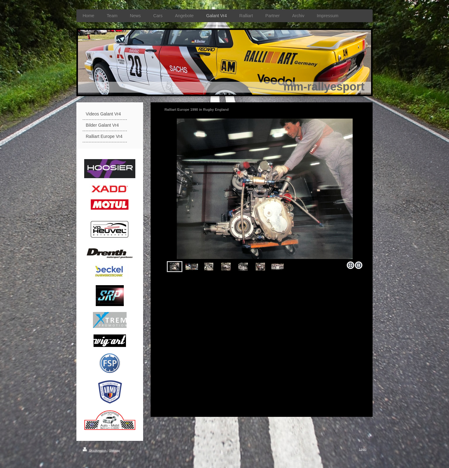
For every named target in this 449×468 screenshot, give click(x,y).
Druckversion (95, 450)
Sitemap (114, 450)
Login (362, 449)
